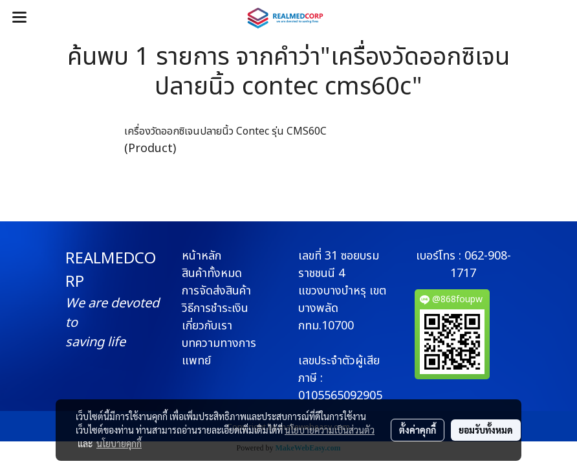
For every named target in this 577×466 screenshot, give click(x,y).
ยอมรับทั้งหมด (486, 430)
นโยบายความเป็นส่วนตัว (330, 430)
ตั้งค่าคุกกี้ (417, 430)
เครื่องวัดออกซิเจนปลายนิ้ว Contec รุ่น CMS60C (225, 131)
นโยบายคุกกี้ (119, 443)
